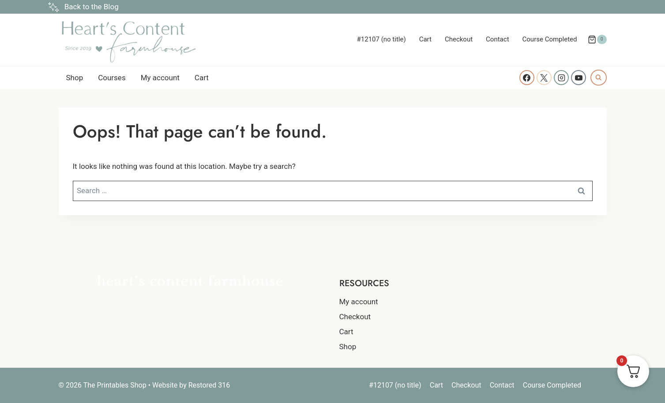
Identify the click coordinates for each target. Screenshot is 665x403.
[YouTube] (578, 77)
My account (160, 77)
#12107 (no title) (381, 39)
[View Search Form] (598, 78)
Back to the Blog (91, 6)
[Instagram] (561, 77)
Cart (425, 39)
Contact (497, 39)
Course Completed (549, 39)
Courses (111, 77)
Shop (74, 77)
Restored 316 (209, 385)
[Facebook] (526, 77)
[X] (544, 77)
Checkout (459, 39)
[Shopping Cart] (597, 40)
